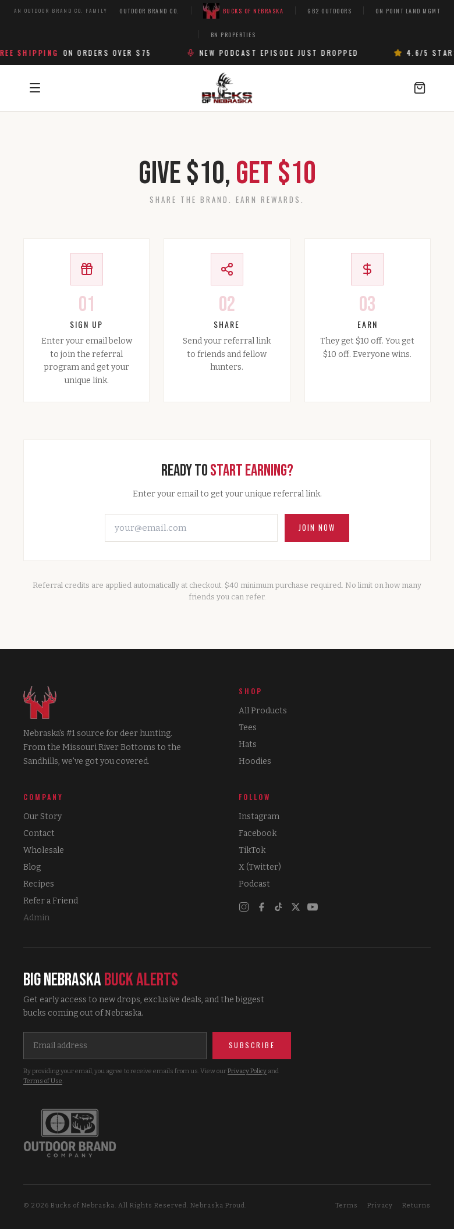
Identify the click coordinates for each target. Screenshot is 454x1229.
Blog (32, 867)
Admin (36, 918)
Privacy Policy (247, 1071)
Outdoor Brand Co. (149, 10)
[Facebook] (261, 907)
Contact (39, 833)
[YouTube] (312, 907)
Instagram (259, 816)
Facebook (257, 833)
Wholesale (43, 850)
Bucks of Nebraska (243, 11)
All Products (263, 711)
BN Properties (233, 34)
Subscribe (252, 1045)
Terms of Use (42, 1081)
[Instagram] (244, 907)
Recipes (38, 884)
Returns (416, 1205)
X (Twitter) (260, 867)
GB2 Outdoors (329, 10)
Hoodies (255, 761)
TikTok (252, 850)
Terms (346, 1205)
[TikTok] (279, 907)
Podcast (254, 884)
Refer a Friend (50, 901)
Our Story (42, 816)
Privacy (380, 1205)
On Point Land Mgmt (407, 10)
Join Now (317, 527)
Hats (248, 744)
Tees (248, 728)
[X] (295, 907)
